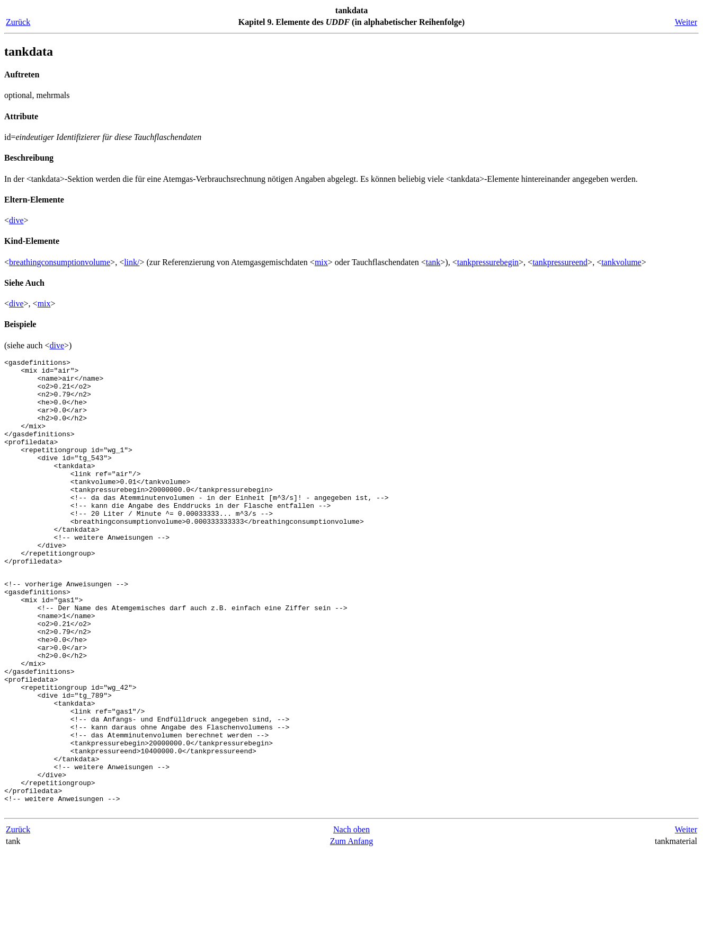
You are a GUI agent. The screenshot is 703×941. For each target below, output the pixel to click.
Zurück (18, 22)
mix (321, 262)
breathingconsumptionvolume (59, 262)
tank (433, 262)
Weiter (686, 22)
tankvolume (621, 262)
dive (16, 220)
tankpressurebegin (488, 262)
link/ (131, 262)
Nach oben (351, 918)
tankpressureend (560, 262)
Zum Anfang (351, 930)
